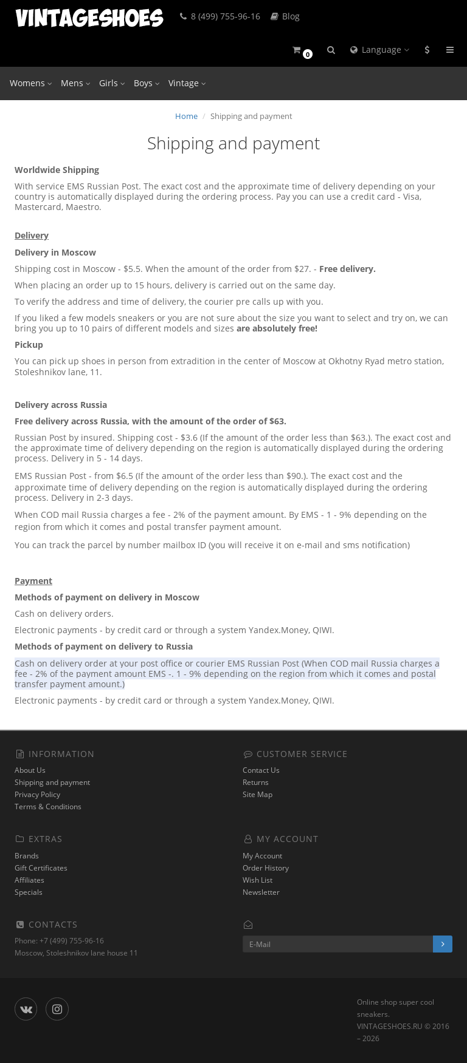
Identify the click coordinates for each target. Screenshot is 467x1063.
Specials (29, 892)
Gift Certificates (41, 868)
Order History (266, 868)
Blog (284, 16)
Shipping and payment (52, 782)
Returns (256, 782)
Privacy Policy (37, 794)
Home (186, 115)
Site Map (257, 794)
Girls (112, 83)
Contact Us (261, 770)
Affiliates (29, 880)
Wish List (257, 880)
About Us (30, 770)
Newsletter (261, 892)
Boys (147, 83)
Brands (27, 856)
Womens (31, 83)
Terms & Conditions (48, 806)
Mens (76, 83)
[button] (302, 50)
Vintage (187, 83)
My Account (262, 856)
